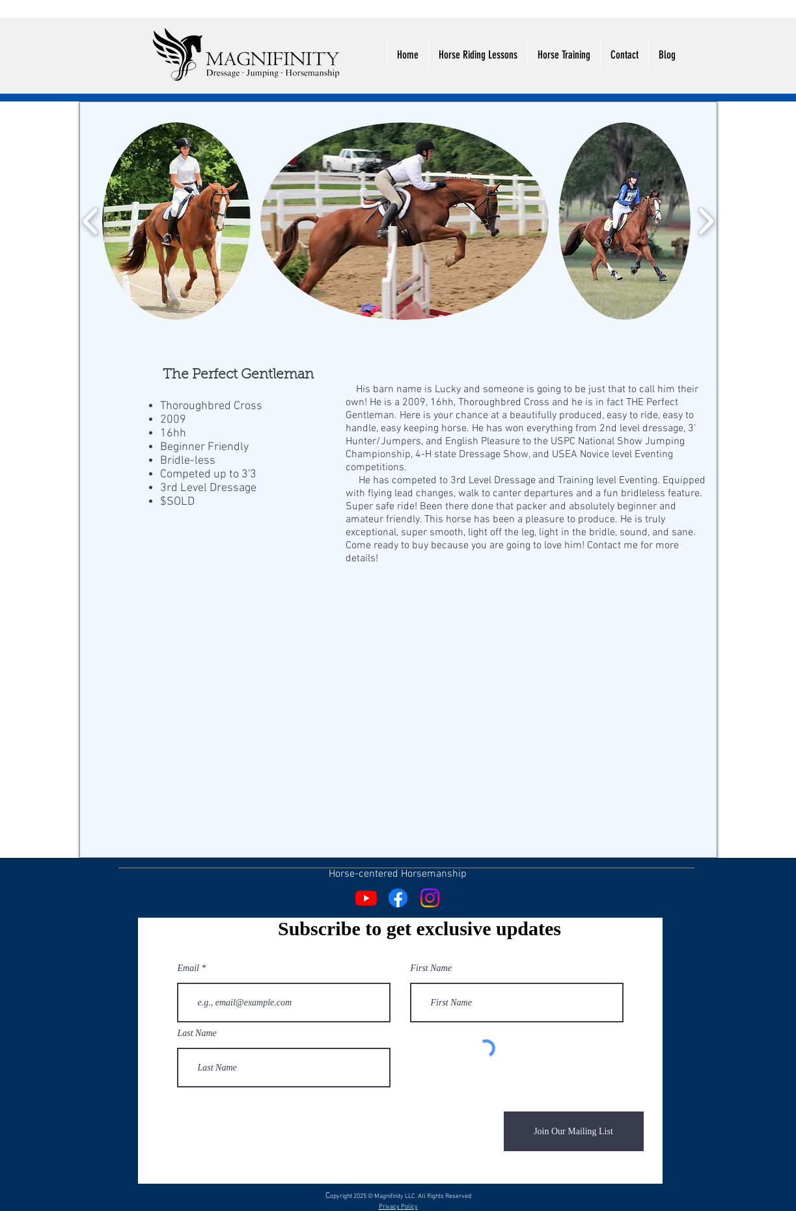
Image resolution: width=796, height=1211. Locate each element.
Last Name (197, 1033)
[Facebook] (398, 898)
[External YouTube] (251, 650)
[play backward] (90, 221)
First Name (431, 968)
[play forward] (706, 221)
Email (188, 968)
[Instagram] (430, 898)
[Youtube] (366, 898)
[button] (176, 221)
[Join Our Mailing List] (574, 1131)
